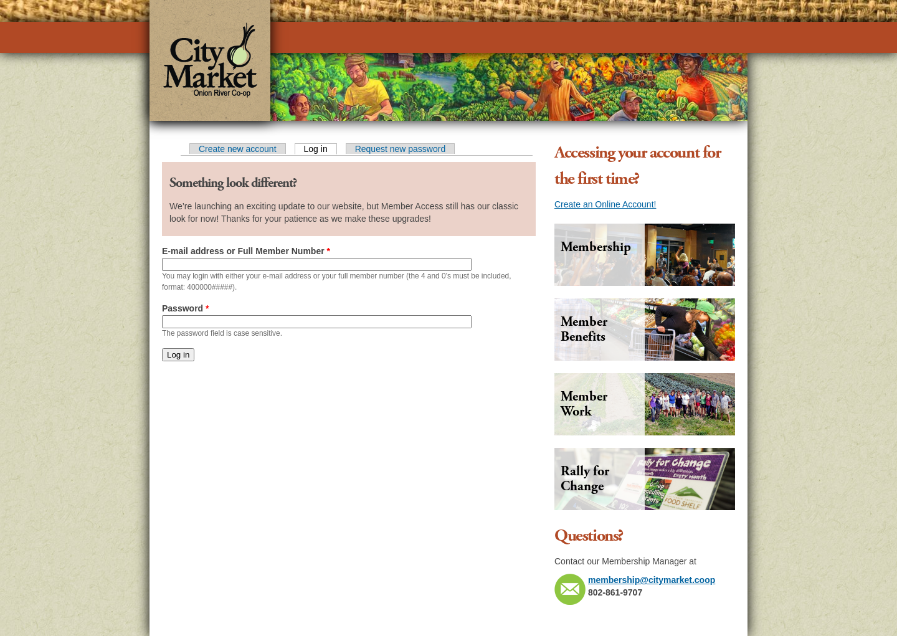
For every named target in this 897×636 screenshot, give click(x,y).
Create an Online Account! (605, 204)
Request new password (400, 149)
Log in (320, 148)
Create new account (238, 149)
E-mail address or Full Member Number (246, 251)
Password (185, 308)
